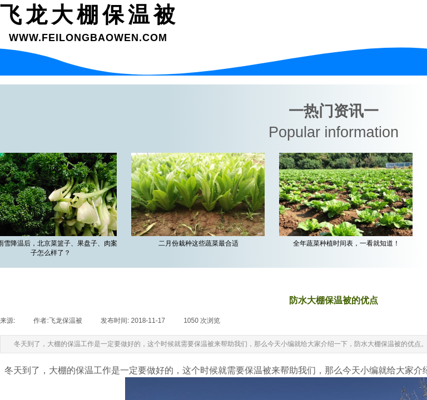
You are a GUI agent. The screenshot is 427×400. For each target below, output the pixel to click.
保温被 (258, 370)
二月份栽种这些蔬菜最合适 (201, 243)
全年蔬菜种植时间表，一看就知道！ (348, 243)
